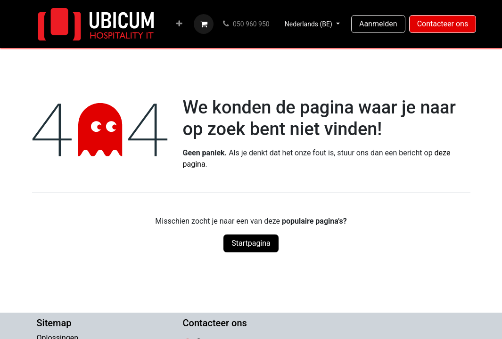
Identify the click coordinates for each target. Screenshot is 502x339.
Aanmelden (378, 23)
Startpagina (251, 243)
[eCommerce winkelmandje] (204, 24)
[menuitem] (179, 24)
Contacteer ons (443, 23)
